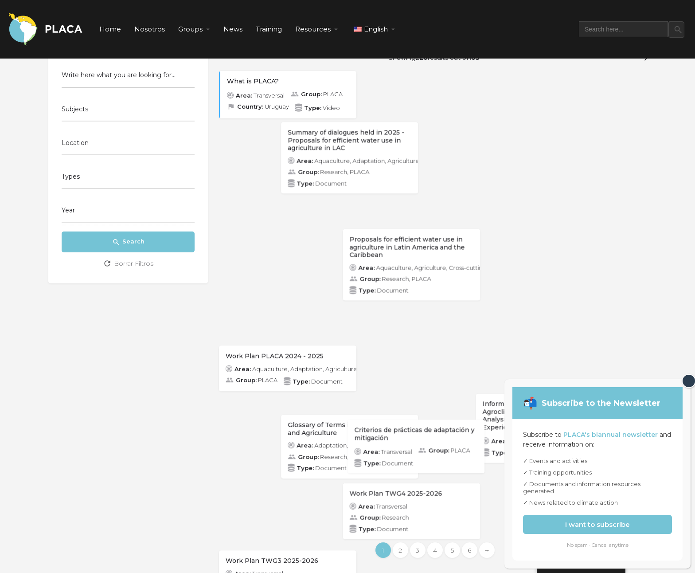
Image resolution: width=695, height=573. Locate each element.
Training (269, 29)
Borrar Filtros (128, 263)
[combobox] (128, 112)
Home (110, 29)
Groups (190, 29)
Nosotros (149, 29)
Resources (313, 29)
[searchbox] (127, 110)
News (232, 29)
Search (128, 242)
